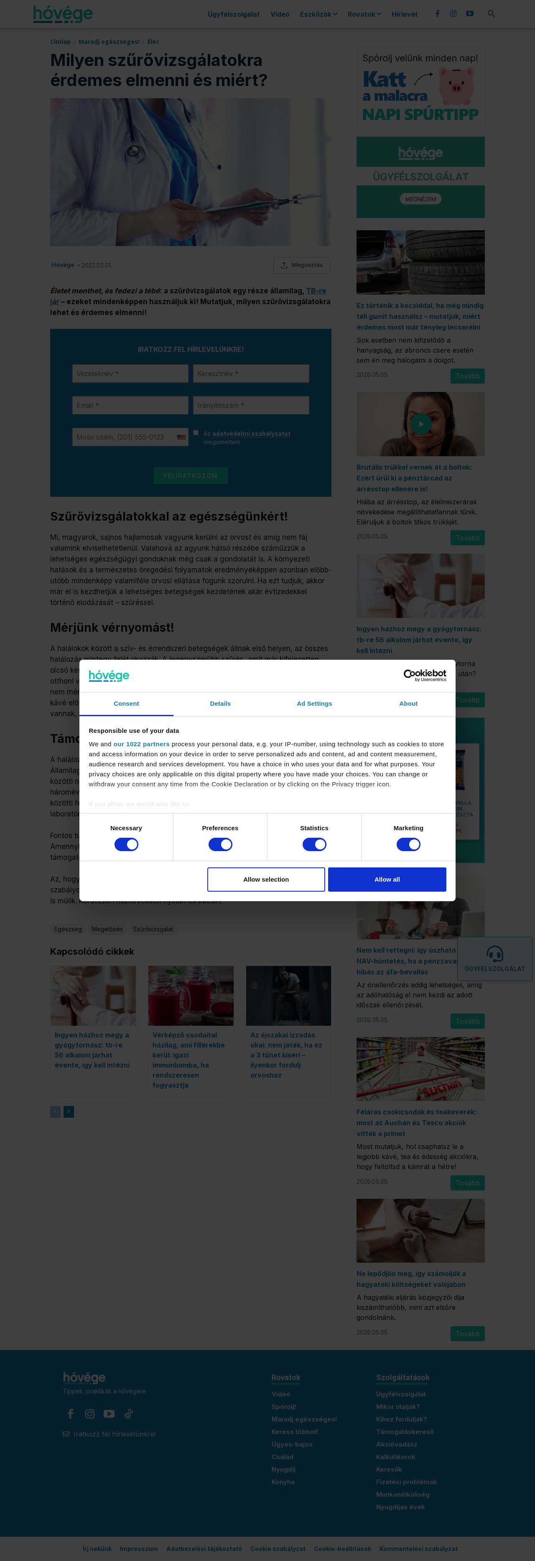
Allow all (387, 879)
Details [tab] (220, 703)
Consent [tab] (126, 703)
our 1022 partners (142, 743)
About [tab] (409, 703)
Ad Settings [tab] (314, 703)
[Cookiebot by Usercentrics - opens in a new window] (409, 675)
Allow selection (266, 879)
